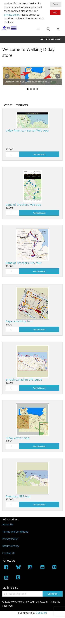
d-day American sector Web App (27, 130)
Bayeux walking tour (19, 321)
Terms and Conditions (15, 531)
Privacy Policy (10, 538)
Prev (7, 76)
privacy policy (11, 14)
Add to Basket (39, 154)
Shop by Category (51, 39)
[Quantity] (12, 154)
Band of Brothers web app (23, 204)
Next (57, 76)
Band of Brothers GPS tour (24, 263)
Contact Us (8, 553)
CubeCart (41, 612)
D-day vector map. (18, 438)
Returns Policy (10, 546)
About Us (7, 524)
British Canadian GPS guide (24, 379)
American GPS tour (18, 496)
